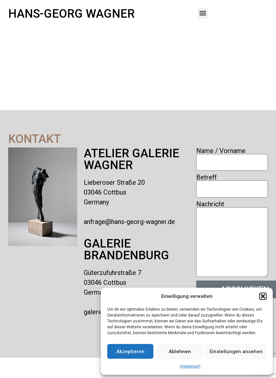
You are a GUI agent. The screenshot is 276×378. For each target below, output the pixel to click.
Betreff (206, 177)
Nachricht (210, 204)
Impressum (190, 366)
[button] (263, 296)
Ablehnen (180, 351)
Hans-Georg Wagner (71, 14)
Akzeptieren (130, 351)
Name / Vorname (221, 150)
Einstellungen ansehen (236, 351)
